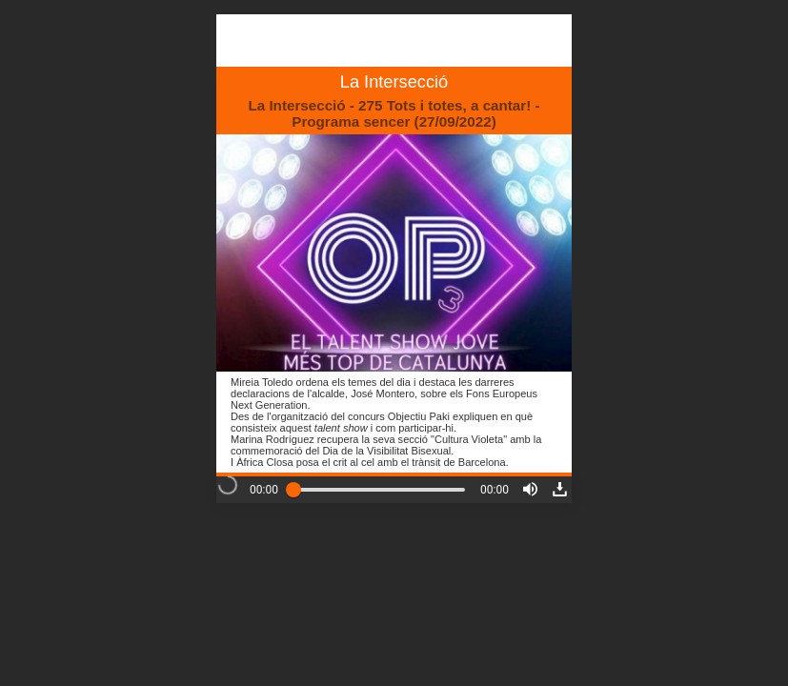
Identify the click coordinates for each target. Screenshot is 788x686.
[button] (530, 489)
